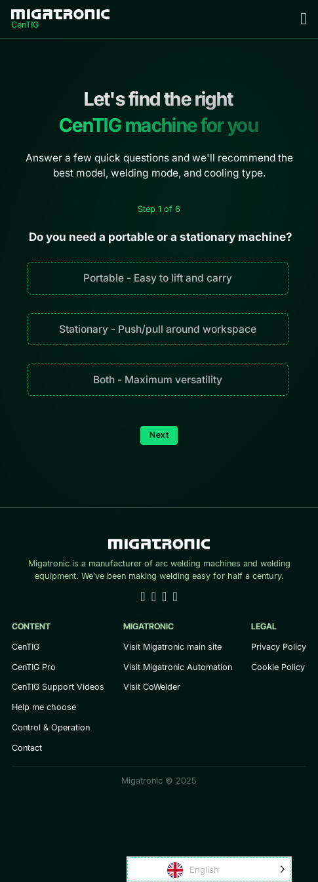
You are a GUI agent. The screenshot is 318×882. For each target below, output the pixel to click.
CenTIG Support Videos (58, 687)
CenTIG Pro (34, 667)
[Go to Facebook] (164, 597)
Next (159, 435)
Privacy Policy (278, 647)
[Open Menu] (303, 19)
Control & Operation (51, 727)
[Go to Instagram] (174, 597)
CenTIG (25, 647)
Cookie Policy (278, 667)
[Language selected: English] (209, 869)
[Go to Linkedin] (142, 597)
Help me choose (44, 707)
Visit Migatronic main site (172, 647)
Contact (27, 748)
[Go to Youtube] (153, 597)
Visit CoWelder (151, 687)
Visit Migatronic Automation (177, 667)
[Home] (60, 19)
